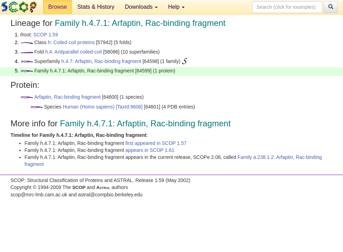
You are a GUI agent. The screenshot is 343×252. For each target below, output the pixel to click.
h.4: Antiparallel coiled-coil (73, 52)
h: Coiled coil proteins (71, 42)
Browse (57, 7)
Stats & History (95, 7)
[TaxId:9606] (129, 107)
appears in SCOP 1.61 (150, 150)
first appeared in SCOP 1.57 (156, 143)
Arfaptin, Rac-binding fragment (67, 97)
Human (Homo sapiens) (89, 107)
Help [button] (176, 7)
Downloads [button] (141, 7)
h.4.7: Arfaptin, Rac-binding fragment (101, 61)
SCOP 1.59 (45, 34)
